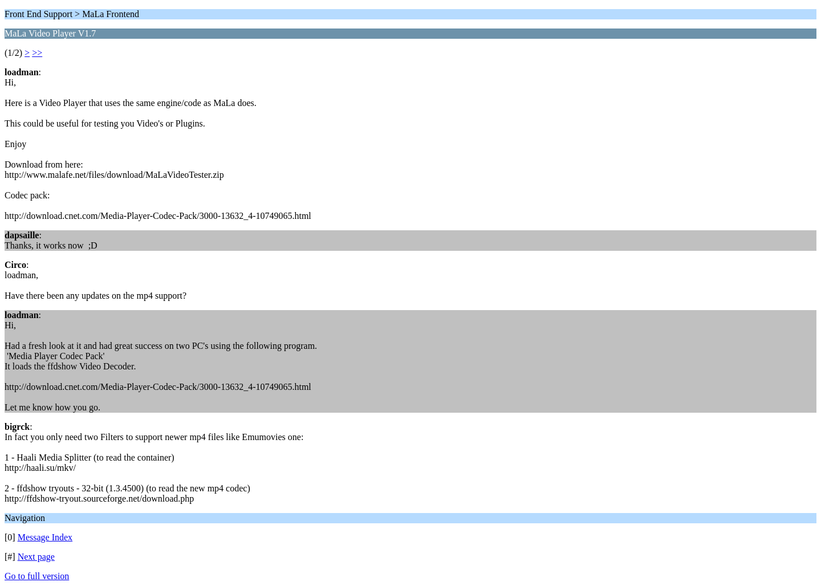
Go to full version (37, 576)
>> (37, 53)
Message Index (45, 537)
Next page (36, 556)
